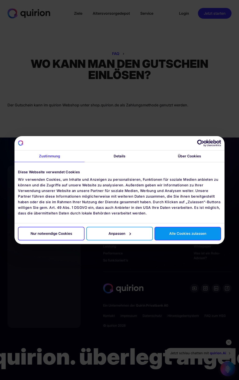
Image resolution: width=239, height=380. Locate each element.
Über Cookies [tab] (189, 156)
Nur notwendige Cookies (51, 233)
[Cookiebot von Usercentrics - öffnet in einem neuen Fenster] (200, 143)
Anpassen (120, 233)
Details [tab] (120, 156)
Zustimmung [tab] (49, 156)
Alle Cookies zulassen (187, 233)
